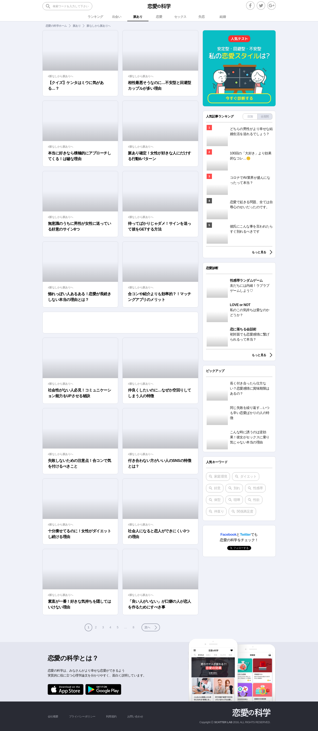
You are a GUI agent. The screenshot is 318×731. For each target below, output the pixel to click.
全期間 (265, 116)
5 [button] (117, 627)
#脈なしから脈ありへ (60, 76)
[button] (150, 627)
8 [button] (133, 627)
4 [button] (110, 627)
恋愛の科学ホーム (56, 25)
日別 (250, 116)
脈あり (77, 25)
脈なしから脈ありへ (99, 25)
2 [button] (96, 627)
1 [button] (88, 627)
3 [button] (103, 627)
